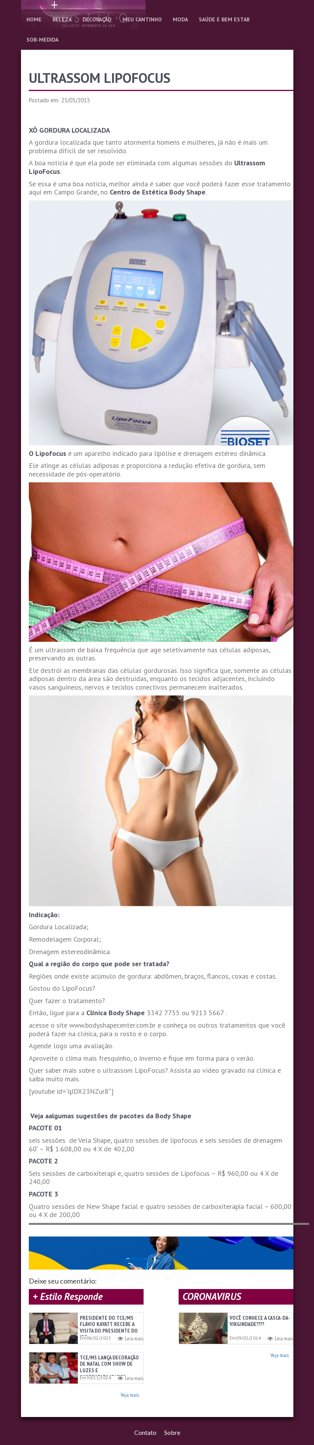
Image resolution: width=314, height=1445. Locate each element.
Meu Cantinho (142, 19)
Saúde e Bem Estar (224, 19)
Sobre (172, 1434)
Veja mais (130, 1396)
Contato (145, 1434)
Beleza (62, 19)
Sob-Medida (42, 39)
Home (34, 19)
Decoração (97, 19)
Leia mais (130, 1338)
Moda (180, 19)
